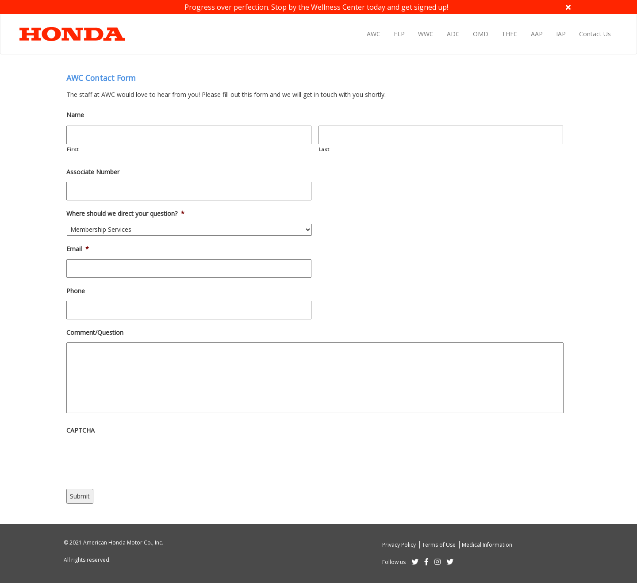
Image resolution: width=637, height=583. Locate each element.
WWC (426, 34)
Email (77, 249)
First (72, 149)
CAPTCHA (80, 430)
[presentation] (133, 457)
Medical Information (487, 544)
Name (75, 115)
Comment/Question (94, 333)
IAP (561, 34)
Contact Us (595, 34)
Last (324, 149)
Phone (75, 291)
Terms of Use (439, 544)
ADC (453, 34)
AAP (537, 34)
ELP (399, 34)
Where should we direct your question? (125, 214)
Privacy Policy (399, 544)
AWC (373, 34)
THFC (510, 34)
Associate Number (92, 172)
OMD (480, 34)
